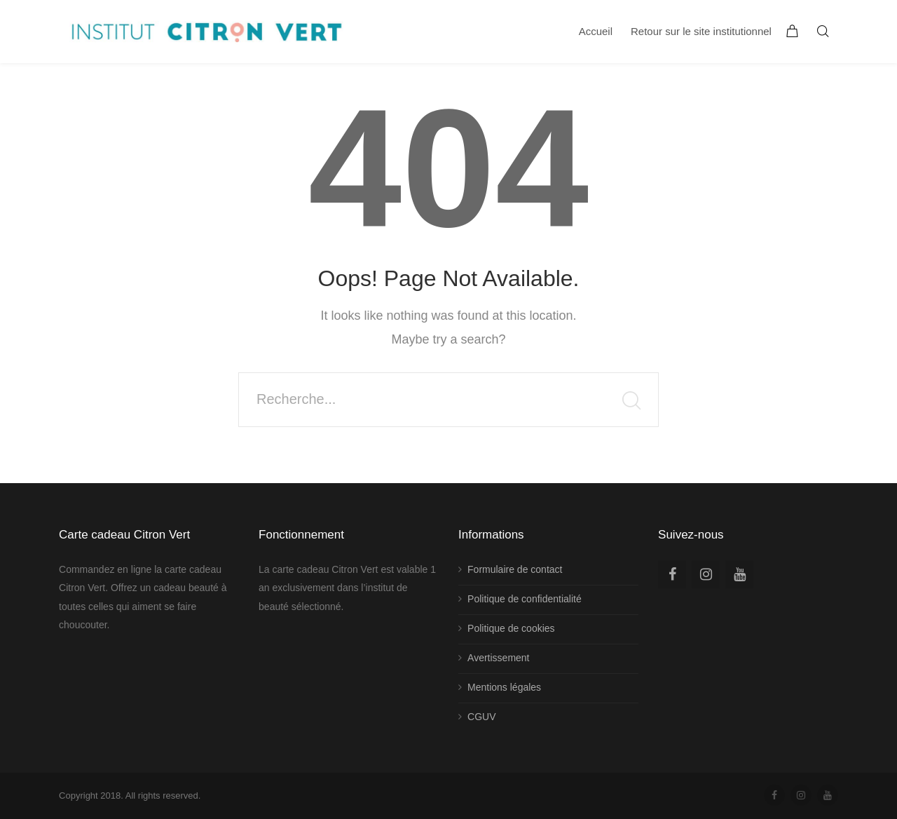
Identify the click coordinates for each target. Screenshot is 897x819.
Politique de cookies (511, 628)
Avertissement (498, 657)
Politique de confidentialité (524, 598)
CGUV (481, 716)
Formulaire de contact (514, 569)
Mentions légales (504, 687)
